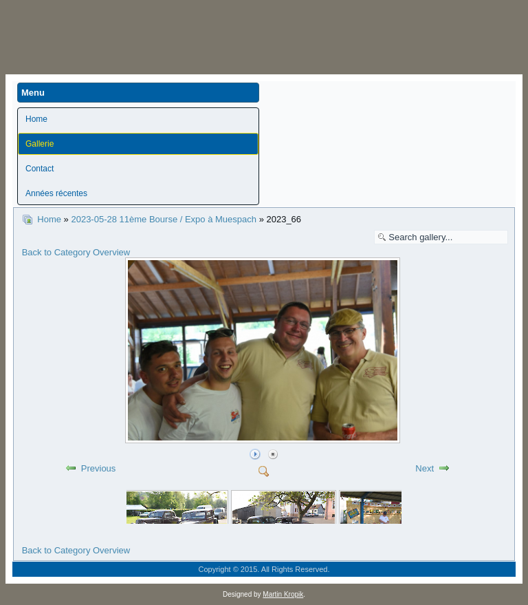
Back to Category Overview (76, 252)
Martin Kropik (283, 594)
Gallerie (39, 144)
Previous (98, 468)
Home (36, 119)
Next (424, 468)
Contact (39, 168)
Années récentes (56, 193)
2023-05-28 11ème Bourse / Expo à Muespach (163, 219)
